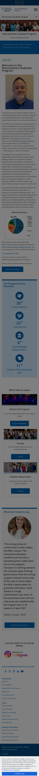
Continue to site (19, 774)
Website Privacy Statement (12, 770)
